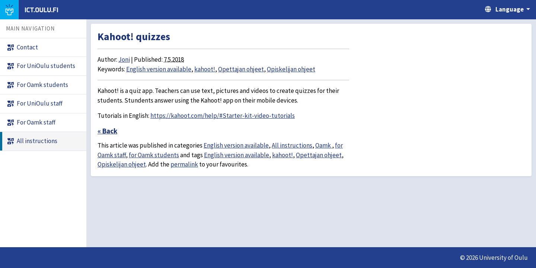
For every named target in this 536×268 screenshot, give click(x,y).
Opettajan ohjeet (241, 69)
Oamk (323, 145)
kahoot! (204, 69)
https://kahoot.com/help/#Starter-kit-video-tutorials (222, 116)
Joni (124, 59)
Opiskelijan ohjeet (291, 69)
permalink (184, 164)
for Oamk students (154, 155)
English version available (158, 69)
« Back (107, 130)
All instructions (292, 145)
